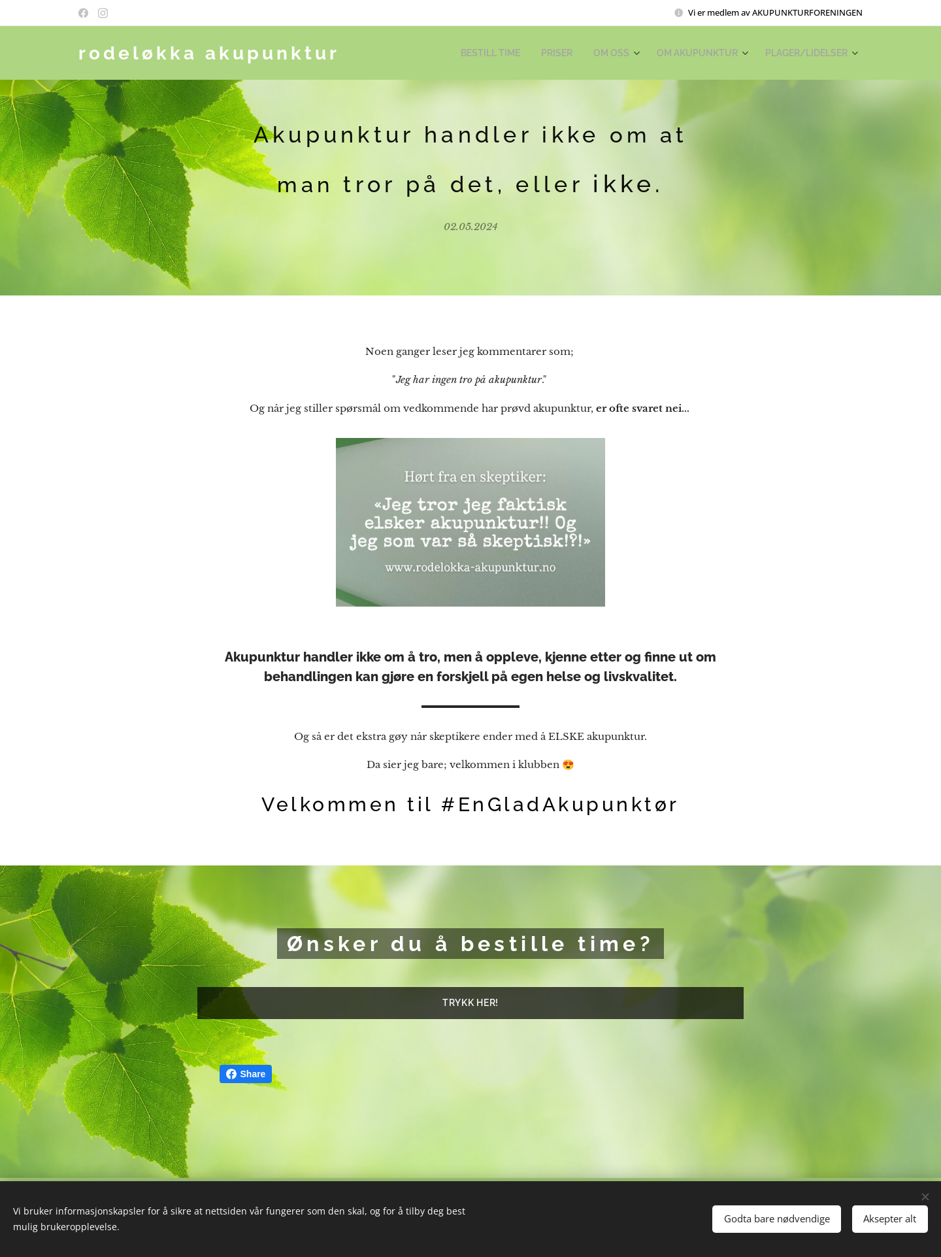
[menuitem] (513, 53)
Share (246, 1074)
